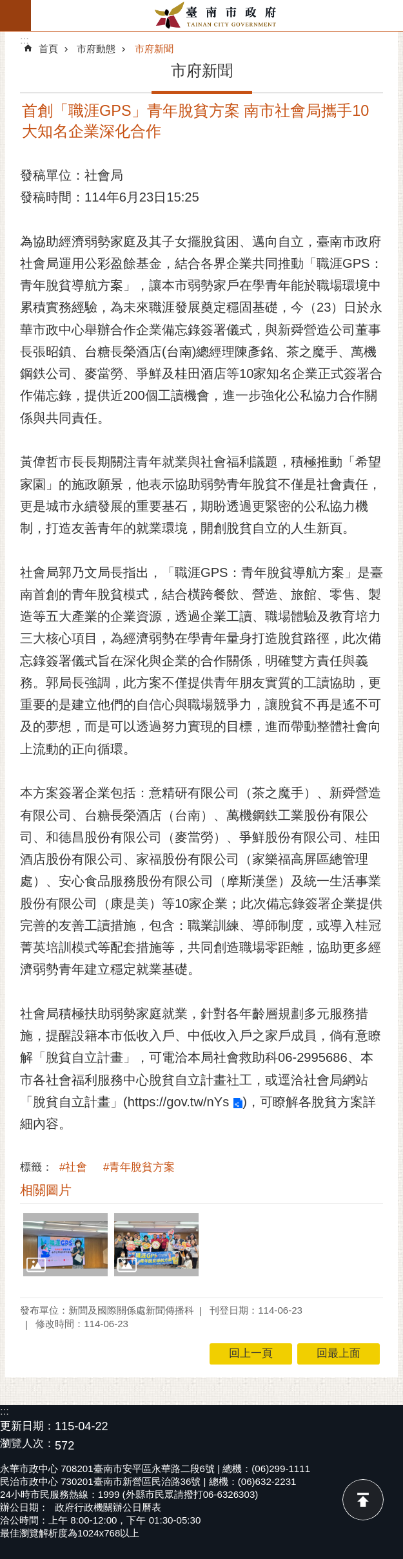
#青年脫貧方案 (139, 1167)
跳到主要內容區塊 (6, 6)
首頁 (48, 48)
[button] (65, 1244)
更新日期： (27, 1426)
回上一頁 (251, 1353)
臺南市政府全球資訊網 (217, 15)
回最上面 (363, 1499)
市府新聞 (154, 48)
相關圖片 (46, 1190)
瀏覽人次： (27, 1444)
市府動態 (96, 48)
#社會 (73, 1167)
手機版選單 (15, 15)
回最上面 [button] (338, 1353)
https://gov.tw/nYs (179, 1102)
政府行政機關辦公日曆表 (108, 1507)
